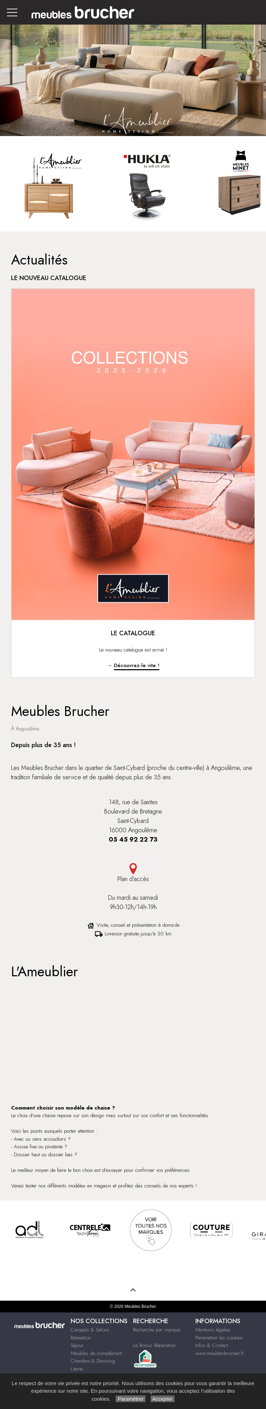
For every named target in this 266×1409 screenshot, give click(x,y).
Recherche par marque (156, 1330)
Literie (77, 1369)
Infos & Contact (211, 1345)
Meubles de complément (96, 1353)
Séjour (77, 1345)
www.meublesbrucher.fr (219, 1353)
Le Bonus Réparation (154, 1345)
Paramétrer (130, 1399)
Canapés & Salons (90, 1330)
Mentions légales (212, 1330)
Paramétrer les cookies (219, 1337)
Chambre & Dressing (93, 1361)
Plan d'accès (133, 873)
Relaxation (81, 1337)
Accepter (162, 1399)
